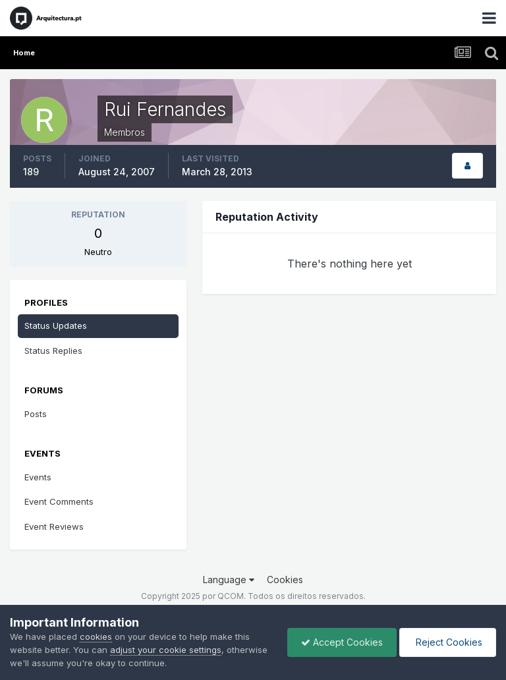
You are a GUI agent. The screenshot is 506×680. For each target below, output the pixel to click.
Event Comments (59, 501)
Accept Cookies (342, 642)
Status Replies (53, 350)
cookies (96, 636)
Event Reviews (54, 526)
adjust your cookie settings (165, 649)
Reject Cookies (447, 642)
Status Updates (55, 325)
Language (228, 579)
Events (37, 477)
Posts (35, 414)
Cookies (285, 579)
